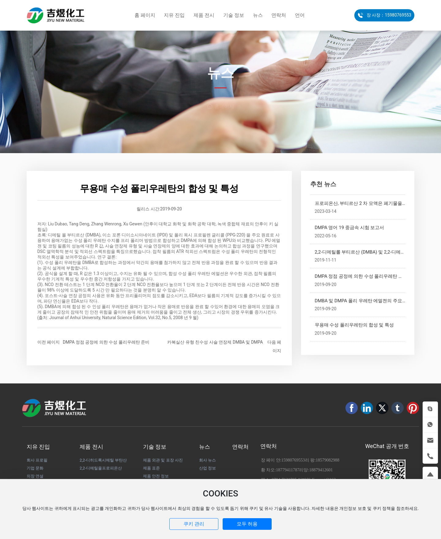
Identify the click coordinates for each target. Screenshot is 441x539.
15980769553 (293, 460)
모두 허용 (247, 523)
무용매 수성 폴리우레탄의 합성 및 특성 (354, 325)
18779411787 (287, 470)
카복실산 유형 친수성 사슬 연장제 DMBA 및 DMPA (215, 342)
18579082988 (327, 460)
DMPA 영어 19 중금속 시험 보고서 (349, 227)
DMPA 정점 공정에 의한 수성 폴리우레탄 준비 (106, 342)
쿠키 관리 (193, 523)
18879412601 (321, 470)
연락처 (268, 446)
